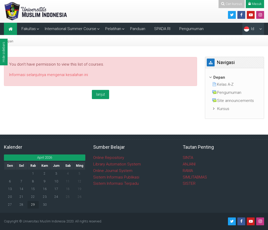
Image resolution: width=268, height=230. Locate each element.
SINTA (188, 157)
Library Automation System (117, 164)
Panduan (137, 28)
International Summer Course (70, 28)
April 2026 (44, 157)
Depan (8, 41)
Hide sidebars (3, 52)
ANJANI (189, 164)
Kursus (223, 108)
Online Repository (108, 157)
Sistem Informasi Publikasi (116, 177)
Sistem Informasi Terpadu (116, 183)
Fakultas (28, 28)
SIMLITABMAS (195, 177)
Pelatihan (113, 28)
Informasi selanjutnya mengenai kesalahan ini (48, 74)
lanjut (100, 94)
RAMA (188, 170)
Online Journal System (112, 170)
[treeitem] (234, 77)
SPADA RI (162, 28)
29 (33, 204)
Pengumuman (191, 28)
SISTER (189, 183)
